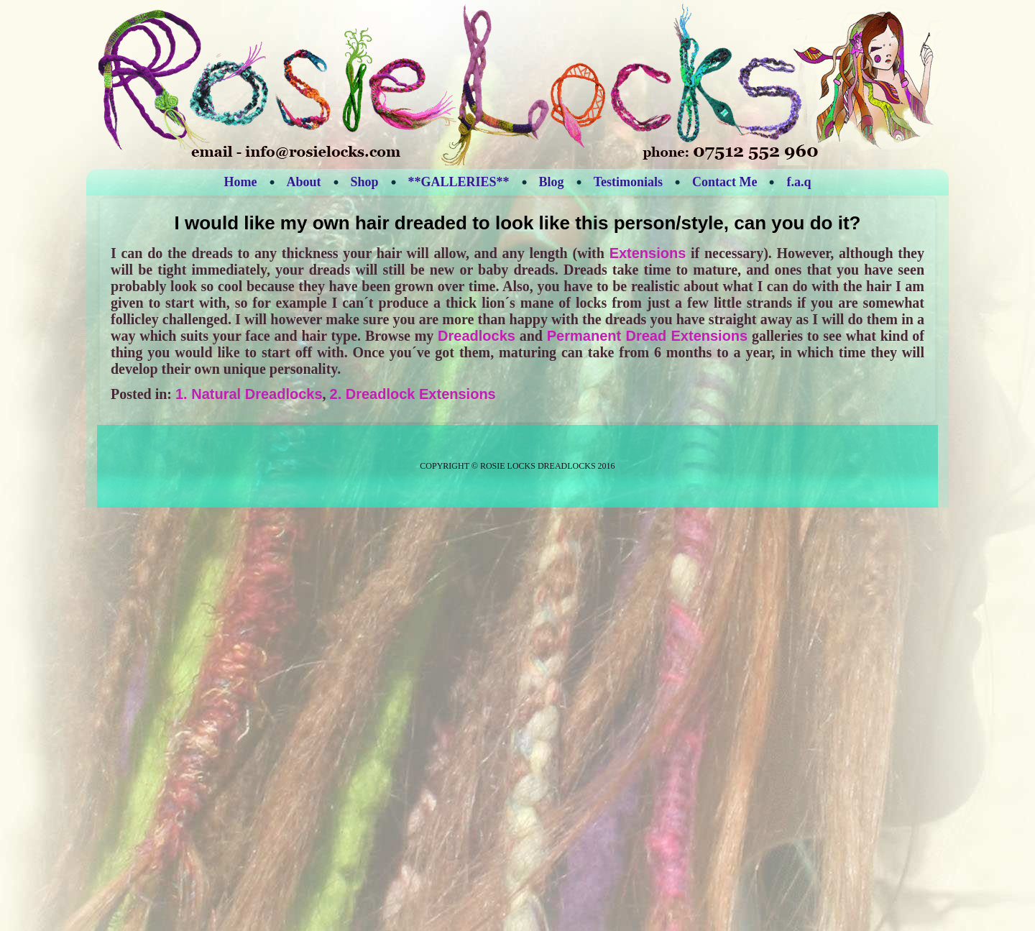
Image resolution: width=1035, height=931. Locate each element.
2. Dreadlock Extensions (413, 394)
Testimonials (628, 182)
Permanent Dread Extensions (647, 336)
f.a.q (798, 182)
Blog (551, 182)
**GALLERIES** (459, 182)
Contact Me (724, 182)
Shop (365, 182)
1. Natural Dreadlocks (249, 394)
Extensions (648, 253)
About (304, 182)
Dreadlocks (476, 336)
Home (240, 182)
